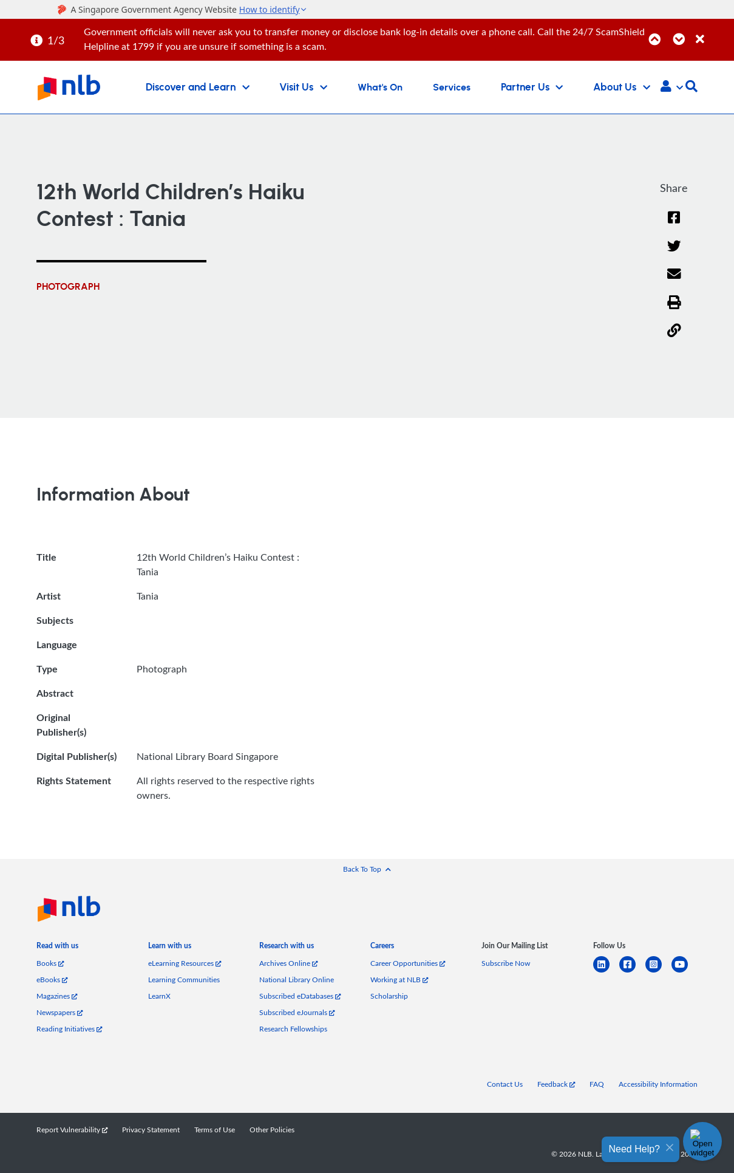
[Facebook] (674, 225)
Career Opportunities (407, 963)
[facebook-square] (632, 971)
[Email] (674, 281)
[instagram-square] (658, 971)
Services (452, 87)
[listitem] (57, 948)
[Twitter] (674, 253)
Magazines (56, 996)
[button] (672, 87)
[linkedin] (606, 971)
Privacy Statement (151, 1129)
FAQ (597, 1084)
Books (50, 963)
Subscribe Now (505, 963)
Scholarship (389, 996)
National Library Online (296, 979)
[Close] (712, 32)
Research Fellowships (293, 1029)
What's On (380, 87)
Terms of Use (214, 1129)
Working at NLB (399, 979)
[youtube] (684, 971)
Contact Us (505, 1084)
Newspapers (59, 1012)
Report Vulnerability (71, 1129)
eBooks (51, 979)
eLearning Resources (184, 963)
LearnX (159, 996)
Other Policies (272, 1129)
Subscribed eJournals (297, 1012)
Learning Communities (184, 979)
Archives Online (288, 963)
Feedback (556, 1084)
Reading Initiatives (69, 1029)
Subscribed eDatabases (300, 996)
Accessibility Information (658, 1084)
